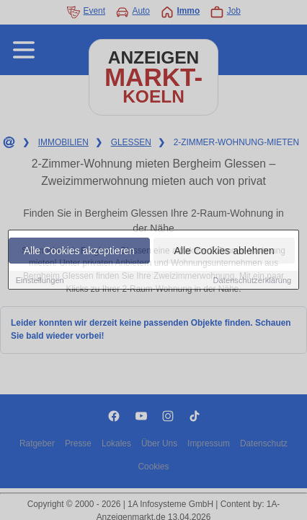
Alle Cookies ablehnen (224, 250)
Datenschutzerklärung (252, 280)
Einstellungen (40, 280)
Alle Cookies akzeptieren (79, 250)
